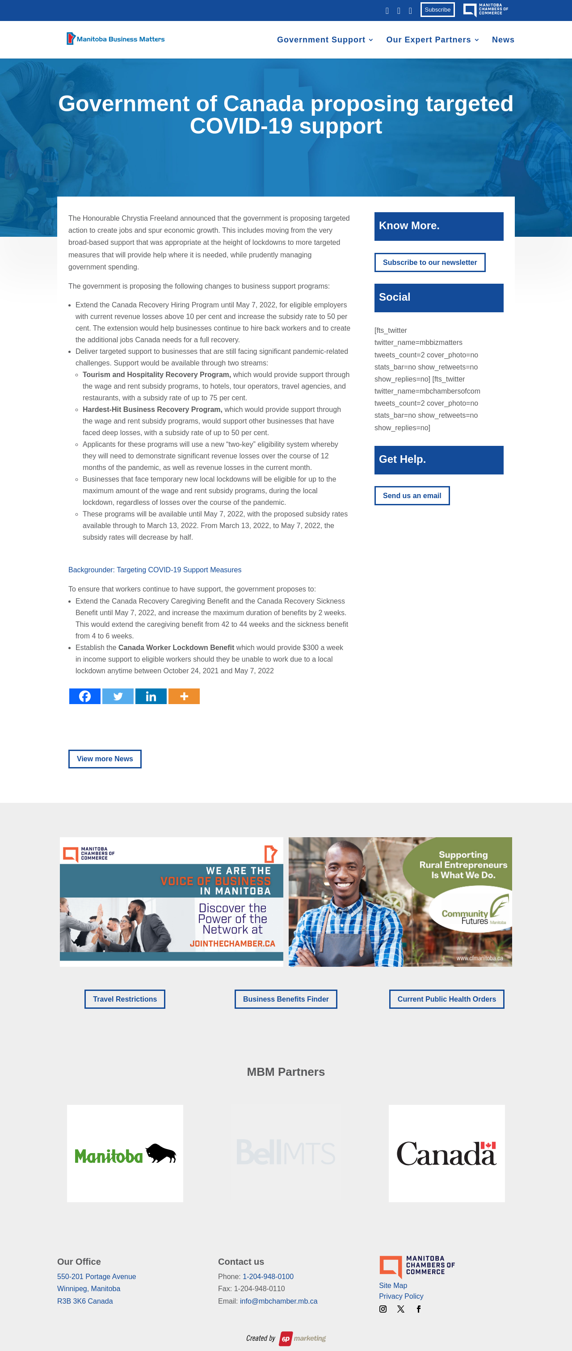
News (503, 40)
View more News (105, 759)
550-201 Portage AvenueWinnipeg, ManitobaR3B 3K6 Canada (96, 1289)
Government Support (321, 40)
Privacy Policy (401, 1296)
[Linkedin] (151, 696)
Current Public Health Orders (447, 999)
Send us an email (412, 495)
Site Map (393, 1285)
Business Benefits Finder (286, 999)
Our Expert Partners (428, 40)
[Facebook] (85, 696)
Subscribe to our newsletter (430, 262)
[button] (171, 902)
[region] (286, 902)
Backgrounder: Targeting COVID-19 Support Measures (154, 570)
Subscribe (438, 9)
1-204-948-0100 (268, 1276)
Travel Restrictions (125, 999)
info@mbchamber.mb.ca (279, 1301)
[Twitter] (118, 696)
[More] (184, 696)
